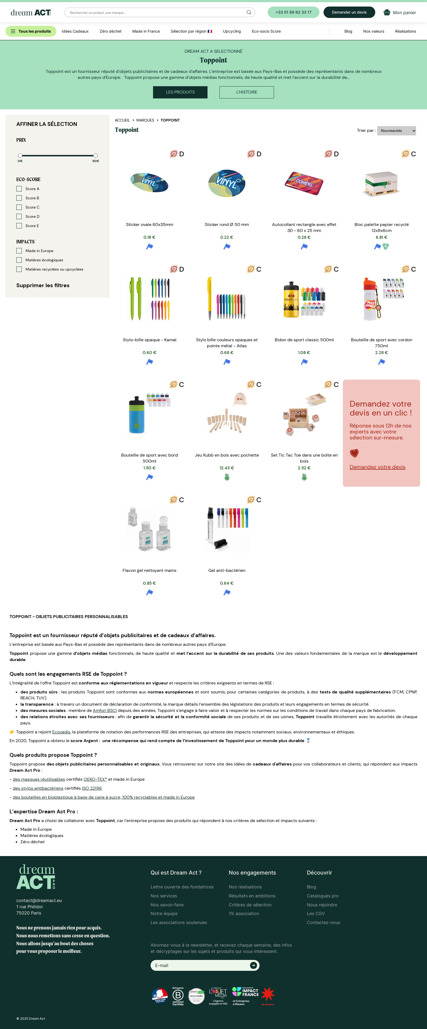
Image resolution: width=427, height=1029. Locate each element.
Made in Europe (34, 250)
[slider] (20, 155)
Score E (27, 225)
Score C (27, 207)
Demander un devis (349, 12)
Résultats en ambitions (252, 895)
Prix (21, 140)
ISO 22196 (92, 788)
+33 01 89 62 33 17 (294, 12)
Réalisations (405, 31)
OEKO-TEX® (95, 779)
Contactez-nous (323, 922)
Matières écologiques (39, 260)
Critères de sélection (250, 904)
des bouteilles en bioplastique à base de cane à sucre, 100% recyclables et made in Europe (104, 797)
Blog (311, 886)
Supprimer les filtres (43, 285)
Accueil (122, 120)
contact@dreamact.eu (39, 900)
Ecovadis (61, 732)
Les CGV (316, 913)
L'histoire (246, 92)
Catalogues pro (323, 895)
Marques (145, 120)
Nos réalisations (245, 886)
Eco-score (28, 179)
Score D (27, 216)
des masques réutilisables (39, 779)
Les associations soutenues (179, 922)
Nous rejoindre (322, 904)
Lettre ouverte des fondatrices (182, 886)
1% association (244, 913)
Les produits (180, 92)
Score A (27, 188)
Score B (27, 198)
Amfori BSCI (105, 710)
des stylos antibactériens (38, 788)
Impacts (25, 241)
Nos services (164, 895)
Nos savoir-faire (167, 904)
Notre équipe (164, 913)
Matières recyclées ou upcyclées (49, 269)
